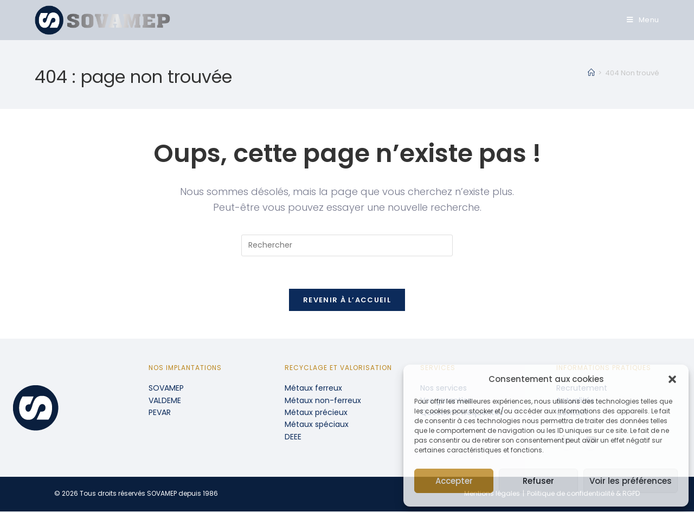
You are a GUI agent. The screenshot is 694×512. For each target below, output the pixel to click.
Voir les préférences (630, 481)
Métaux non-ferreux (323, 401)
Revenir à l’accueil (347, 300)
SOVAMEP (166, 388)
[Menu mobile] (643, 20)
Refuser (538, 481)
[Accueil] (591, 73)
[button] (672, 379)
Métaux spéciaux (317, 424)
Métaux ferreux (313, 388)
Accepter (454, 481)
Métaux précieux (316, 412)
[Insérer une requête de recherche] (347, 245)
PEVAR (160, 412)
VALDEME (165, 401)
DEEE (293, 437)
